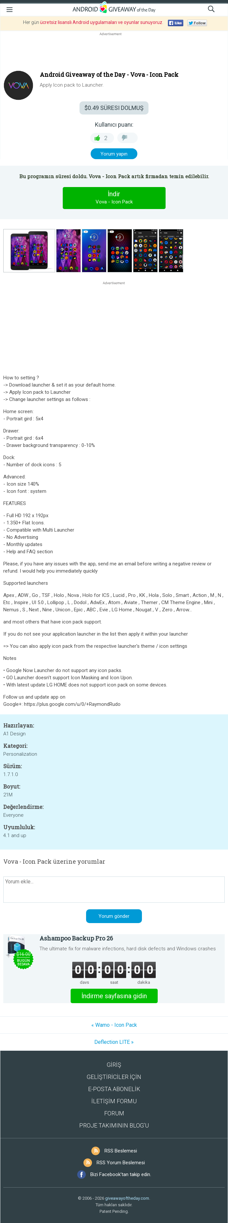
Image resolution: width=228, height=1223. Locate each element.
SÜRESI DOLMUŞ (114, 107)
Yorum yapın (114, 154)
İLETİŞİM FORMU (114, 1101)
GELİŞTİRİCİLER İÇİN (114, 1076)
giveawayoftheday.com (127, 1198)
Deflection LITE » (114, 1042)
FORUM (114, 1113)
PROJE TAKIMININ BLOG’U (114, 1125)
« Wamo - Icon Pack (114, 1025)
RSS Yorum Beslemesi (121, 1163)
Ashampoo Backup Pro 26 (76, 938)
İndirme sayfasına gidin (114, 996)
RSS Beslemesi (120, 1151)
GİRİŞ (114, 1064)
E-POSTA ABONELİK (114, 1089)
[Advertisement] (114, 52)
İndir (114, 198)
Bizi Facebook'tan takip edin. (120, 1174)
